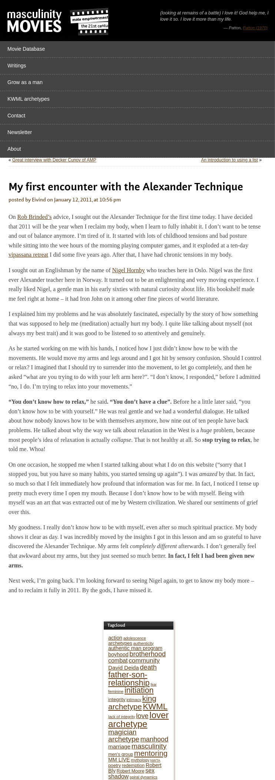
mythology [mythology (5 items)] (140, 760)
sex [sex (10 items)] (150, 770)
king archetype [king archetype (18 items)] (132, 702)
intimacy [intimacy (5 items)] (133, 699)
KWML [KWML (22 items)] (155, 706)
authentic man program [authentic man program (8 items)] (135, 648)
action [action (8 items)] (115, 638)
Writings (16, 66)
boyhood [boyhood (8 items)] (118, 654)
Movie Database (26, 49)
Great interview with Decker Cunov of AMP (54, 160)
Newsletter (19, 132)
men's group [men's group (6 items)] (120, 754)
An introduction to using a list (229, 160)
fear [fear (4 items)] (153, 684)
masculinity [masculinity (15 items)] (149, 746)
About (14, 149)
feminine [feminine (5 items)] (115, 691)
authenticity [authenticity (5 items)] (143, 643)
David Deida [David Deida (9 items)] (123, 667)
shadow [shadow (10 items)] (118, 776)
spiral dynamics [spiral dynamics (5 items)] (144, 777)
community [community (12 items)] (144, 660)
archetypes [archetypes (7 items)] (120, 643)
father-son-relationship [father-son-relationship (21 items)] (129, 678)
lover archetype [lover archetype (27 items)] (138, 719)
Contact (16, 116)
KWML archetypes (28, 99)
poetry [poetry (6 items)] (114, 765)
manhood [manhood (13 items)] (154, 739)
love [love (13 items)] (142, 716)
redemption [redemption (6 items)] (133, 765)
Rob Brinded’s (34, 217)
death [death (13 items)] (148, 667)
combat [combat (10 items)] (117, 660)
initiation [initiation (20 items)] (139, 690)
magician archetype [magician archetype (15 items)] (123, 735)
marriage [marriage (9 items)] (119, 746)
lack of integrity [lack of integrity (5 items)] (121, 716)
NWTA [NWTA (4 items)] (155, 760)
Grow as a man (25, 82)
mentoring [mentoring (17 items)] (151, 753)
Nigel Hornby (128, 270)
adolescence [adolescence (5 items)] (134, 638)
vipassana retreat (28, 254)
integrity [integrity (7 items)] (116, 699)
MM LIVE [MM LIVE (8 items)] (119, 760)
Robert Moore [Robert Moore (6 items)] (131, 771)
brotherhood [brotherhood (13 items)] (147, 654)
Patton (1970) (255, 28)
